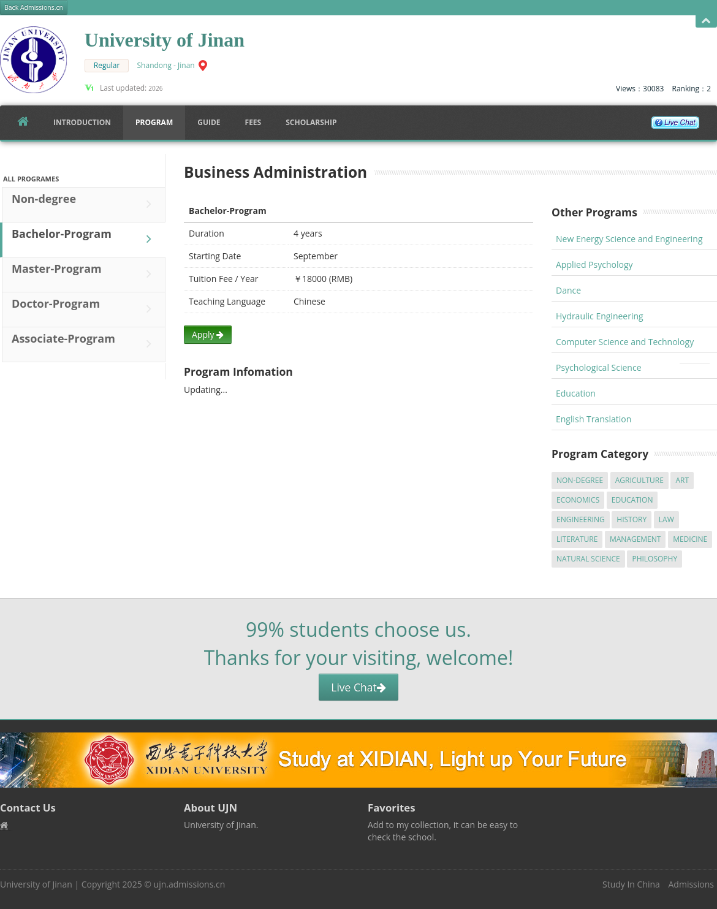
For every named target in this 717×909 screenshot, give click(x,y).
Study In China (631, 884)
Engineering (580, 519)
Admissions (691, 884)
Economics (577, 500)
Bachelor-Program (84, 239)
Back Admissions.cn (33, 7)
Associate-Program (84, 344)
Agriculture (639, 480)
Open (706, 21)
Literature (577, 539)
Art (682, 480)
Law (666, 519)
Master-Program (84, 274)
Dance (568, 290)
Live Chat (358, 687)
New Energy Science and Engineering (629, 239)
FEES (253, 122)
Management (635, 539)
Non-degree (84, 204)
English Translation (593, 419)
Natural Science (588, 558)
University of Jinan (36, 884)
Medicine (690, 539)
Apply (208, 334)
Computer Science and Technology (625, 342)
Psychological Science (599, 367)
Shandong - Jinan (166, 65)
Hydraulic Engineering (599, 316)
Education (576, 393)
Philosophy (654, 558)
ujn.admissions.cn (190, 884)
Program (154, 122)
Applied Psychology (594, 264)
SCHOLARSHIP (311, 122)
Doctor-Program (84, 309)
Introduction (82, 122)
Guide (208, 122)
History (631, 519)
